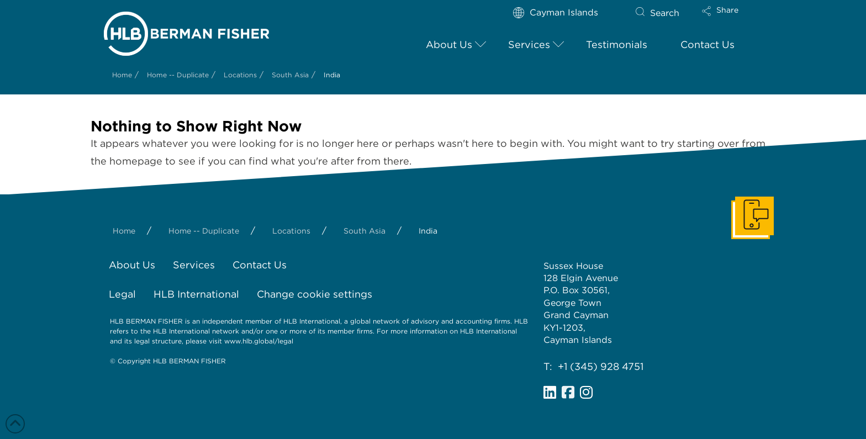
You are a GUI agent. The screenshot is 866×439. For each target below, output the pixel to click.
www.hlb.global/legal (258, 341)
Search (664, 13)
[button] (729, 18)
